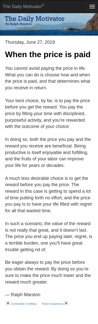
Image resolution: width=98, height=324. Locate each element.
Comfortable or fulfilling (21, 304)
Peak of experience (55, 304)
